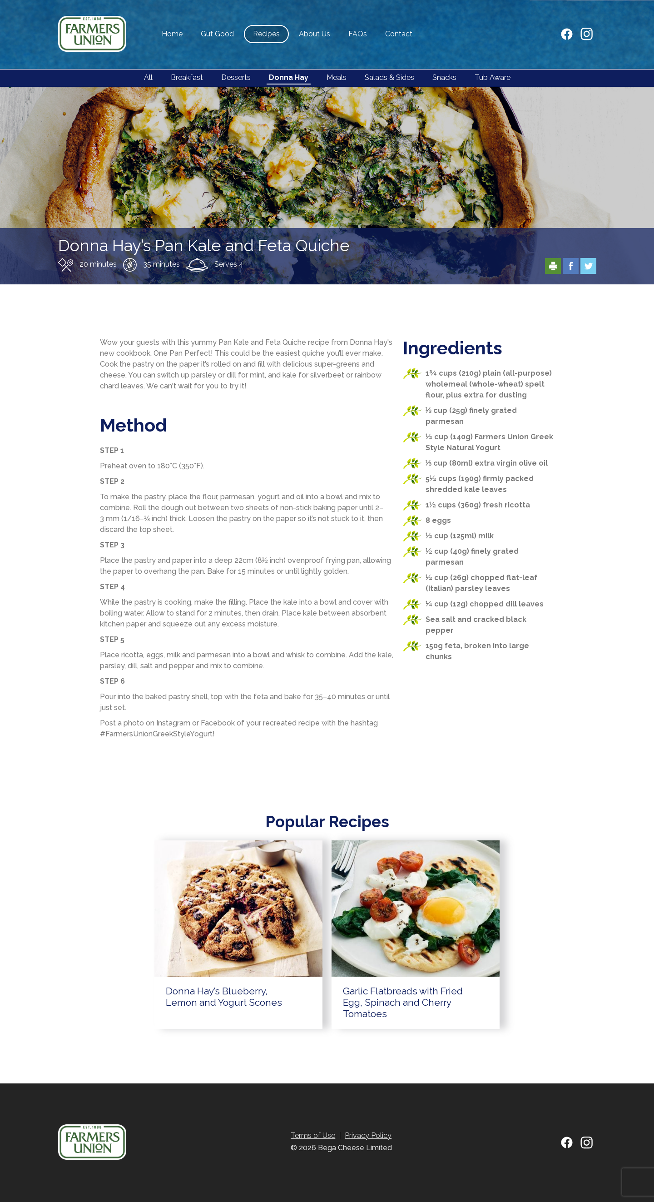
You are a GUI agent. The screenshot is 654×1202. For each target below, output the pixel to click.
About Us (314, 34)
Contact (398, 34)
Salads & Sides (389, 77)
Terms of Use (313, 1135)
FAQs (357, 34)
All (148, 77)
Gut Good (217, 34)
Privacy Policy (368, 1135)
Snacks (444, 77)
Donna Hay (288, 77)
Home (172, 34)
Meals (337, 77)
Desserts (236, 77)
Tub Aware (492, 77)
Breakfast (187, 77)
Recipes (266, 34)
